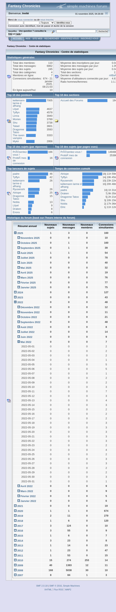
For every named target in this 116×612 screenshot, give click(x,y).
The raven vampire (18, 137)
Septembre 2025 (30, 247)
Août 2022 (27, 327)
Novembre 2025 (30, 237)
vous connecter (25, 19)
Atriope (17, 192)
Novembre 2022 (30, 312)
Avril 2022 (27, 486)
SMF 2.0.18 (42, 586)
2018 (20, 520)
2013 (20, 545)
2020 (20, 511)
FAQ (10, 34)
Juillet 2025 (28, 257)
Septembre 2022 (30, 322)
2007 (20, 575)
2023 (20, 297)
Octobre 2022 (29, 317)
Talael (16, 126)
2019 (20, 515)
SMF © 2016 (55, 586)
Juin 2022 (26, 336)
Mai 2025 (26, 267)
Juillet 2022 (28, 331)
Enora (16, 212)
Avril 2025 (27, 272)
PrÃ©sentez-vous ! (20, 153)
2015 (20, 535)
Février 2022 (28, 496)
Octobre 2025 (29, 242)
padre (16, 173)
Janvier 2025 (28, 287)
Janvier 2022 (28, 501)
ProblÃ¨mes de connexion (68, 157)
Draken (17, 208)
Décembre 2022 (30, 307)
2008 (20, 570)
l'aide (18, 34)
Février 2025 (28, 282)
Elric (62, 207)
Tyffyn (16, 112)
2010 (20, 560)
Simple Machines (71, 586)
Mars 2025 (27, 277)
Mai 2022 (26, 341)
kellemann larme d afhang (19, 103)
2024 (20, 292)
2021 (20, 506)
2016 (20, 530)
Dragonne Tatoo (18, 131)
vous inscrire (46, 19)
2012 (20, 550)
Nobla (16, 202)
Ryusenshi (19, 189)
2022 (20, 302)
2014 (20, 540)
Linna (16, 115)
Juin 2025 (26, 262)
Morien (17, 119)
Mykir (16, 141)
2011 (20, 555)
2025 (20, 233)
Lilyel (16, 108)
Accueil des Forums (71, 100)
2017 (20, 525)
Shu (15, 122)
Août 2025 (27, 252)
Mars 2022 (27, 491)
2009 (20, 565)
